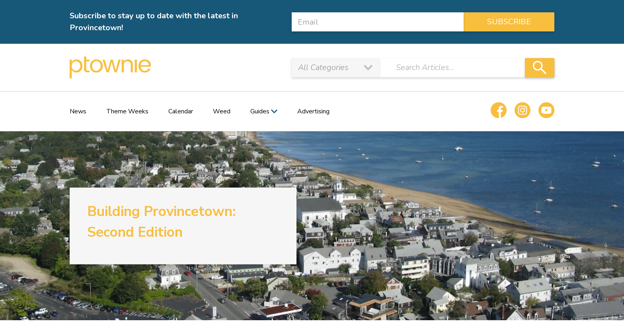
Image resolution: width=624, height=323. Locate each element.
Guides (259, 111)
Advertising (313, 111)
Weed (221, 111)
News (78, 111)
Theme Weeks (127, 111)
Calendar (180, 111)
